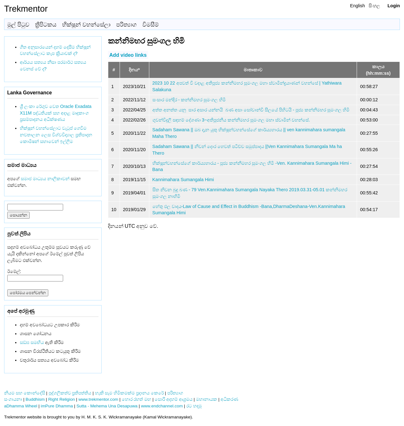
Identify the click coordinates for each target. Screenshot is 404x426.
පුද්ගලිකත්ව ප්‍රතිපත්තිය (70, 393)
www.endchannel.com (162, 406)
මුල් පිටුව (18, 24)
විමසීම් (150, 24)
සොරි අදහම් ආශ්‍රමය (174, 399)
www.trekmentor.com (98, 399)
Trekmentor (26, 9)
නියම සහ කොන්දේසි (24, 393)
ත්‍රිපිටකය (45, 24)
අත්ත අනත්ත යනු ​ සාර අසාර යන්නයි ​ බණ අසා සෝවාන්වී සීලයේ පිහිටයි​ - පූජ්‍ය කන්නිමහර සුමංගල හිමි (251, 109)
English (357, 5)
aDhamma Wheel (20, 406)
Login (394, 5)
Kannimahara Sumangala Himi (183, 179)
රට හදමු (194, 406)
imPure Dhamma (57, 406)
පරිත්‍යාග (126, 24)
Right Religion (61, 399)
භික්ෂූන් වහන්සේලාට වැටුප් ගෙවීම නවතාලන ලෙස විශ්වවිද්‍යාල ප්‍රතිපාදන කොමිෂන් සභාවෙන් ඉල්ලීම (56, 135)
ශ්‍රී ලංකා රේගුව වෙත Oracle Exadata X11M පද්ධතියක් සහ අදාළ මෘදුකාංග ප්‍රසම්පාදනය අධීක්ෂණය (56, 113)
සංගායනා (13, 399)
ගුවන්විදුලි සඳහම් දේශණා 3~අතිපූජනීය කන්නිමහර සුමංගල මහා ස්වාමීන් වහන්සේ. (231, 119)
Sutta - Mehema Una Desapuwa (106, 406)
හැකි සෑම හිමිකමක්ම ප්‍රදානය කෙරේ (129, 393)
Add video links (127, 54)
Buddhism (35, 399)
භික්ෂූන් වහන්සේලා (86, 24)
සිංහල (374, 5)
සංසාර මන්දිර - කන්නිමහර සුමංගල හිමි (189, 99)
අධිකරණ (229, 399)
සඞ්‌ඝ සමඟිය (32, 342)
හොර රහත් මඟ (137, 399)
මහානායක (206, 399)
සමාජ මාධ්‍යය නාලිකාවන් (45, 178)
